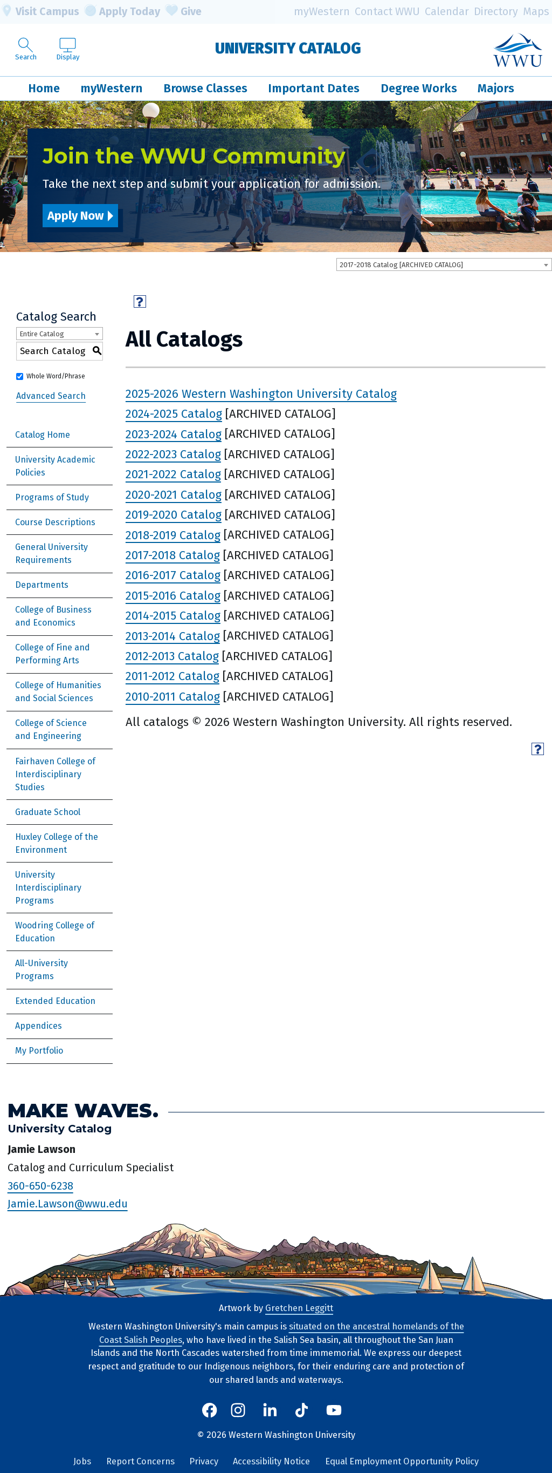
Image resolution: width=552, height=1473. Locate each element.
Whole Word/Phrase (55, 376)
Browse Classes (205, 88)
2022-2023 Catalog (173, 454)
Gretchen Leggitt (299, 1308)
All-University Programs (41, 969)
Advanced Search (51, 396)
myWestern (322, 11)
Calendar (447, 11)
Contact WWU (387, 11)
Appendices (38, 1026)
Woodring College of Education (54, 931)
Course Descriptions (55, 522)
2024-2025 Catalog (174, 413)
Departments (41, 585)
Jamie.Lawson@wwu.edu (68, 1203)
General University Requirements (51, 553)
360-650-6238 (40, 1185)
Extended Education (55, 1001)
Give (183, 12)
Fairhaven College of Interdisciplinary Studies (55, 774)
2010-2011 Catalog (173, 696)
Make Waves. (83, 1110)
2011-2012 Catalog (172, 676)
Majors (496, 88)
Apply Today (122, 12)
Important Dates (314, 88)
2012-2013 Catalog (172, 656)
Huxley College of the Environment (56, 843)
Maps (536, 11)
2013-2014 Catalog (173, 635)
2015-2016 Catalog (173, 595)
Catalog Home (42, 435)
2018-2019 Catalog (173, 534)
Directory (496, 11)
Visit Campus (39, 12)
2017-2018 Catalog (173, 555)
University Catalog (288, 48)
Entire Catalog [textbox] (41, 334)
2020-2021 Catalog (174, 494)
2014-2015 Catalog (173, 615)
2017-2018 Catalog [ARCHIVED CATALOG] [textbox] (401, 265)
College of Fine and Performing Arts (52, 654)
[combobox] (444, 264)
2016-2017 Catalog (173, 575)
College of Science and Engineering (51, 729)
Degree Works (419, 88)
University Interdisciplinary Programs (48, 888)
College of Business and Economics (53, 616)
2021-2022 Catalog (173, 474)
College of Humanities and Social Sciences (58, 691)
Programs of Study (52, 497)
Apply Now (75, 215)
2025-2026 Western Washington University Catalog (261, 393)
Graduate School (47, 812)
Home (44, 88)
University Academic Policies (55, 466)
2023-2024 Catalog (174, 433)
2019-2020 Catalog (174, 514)
